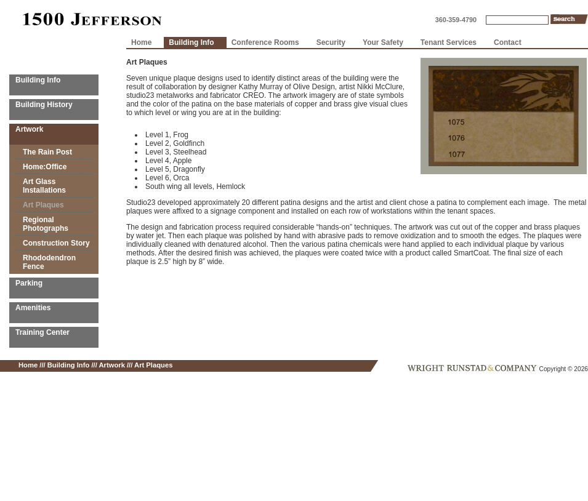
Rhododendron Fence (49, 262)
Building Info (37, 80)
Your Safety (383, 42)
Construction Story (56, 243)
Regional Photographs (45, 224)
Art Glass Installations (44, 185)
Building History (44, 104)
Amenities (32, 307)
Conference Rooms (265, 42)
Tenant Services (449, 42)
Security (330, 42)
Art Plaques (43, 205)
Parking (28, 283)
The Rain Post (47, 152)
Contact (508, 42)
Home (141, 42)
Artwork (29, 129)
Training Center (42, 332)
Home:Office (44, 166)
